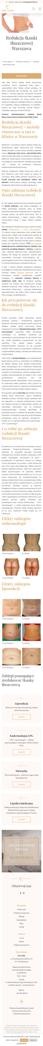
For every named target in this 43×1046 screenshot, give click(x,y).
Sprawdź (21, 717)
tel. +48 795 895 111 (21, 857)
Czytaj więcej (21, 1043)
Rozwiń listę (21, 76)
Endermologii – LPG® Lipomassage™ (25, 229)
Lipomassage (36, 243)
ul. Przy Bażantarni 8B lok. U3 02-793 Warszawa (21, 960)
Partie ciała (21, 909)
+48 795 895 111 (21, 993)
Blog (21, 923)
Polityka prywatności (21, 945)
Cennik (21, 927)
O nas (21, 938)
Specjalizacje (21, 920)
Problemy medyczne (23, 62)
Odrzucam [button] (33, 1040)
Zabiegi (21, 916)
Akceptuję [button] (24, 1040)
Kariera (21, 941)
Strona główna (8, 62)
